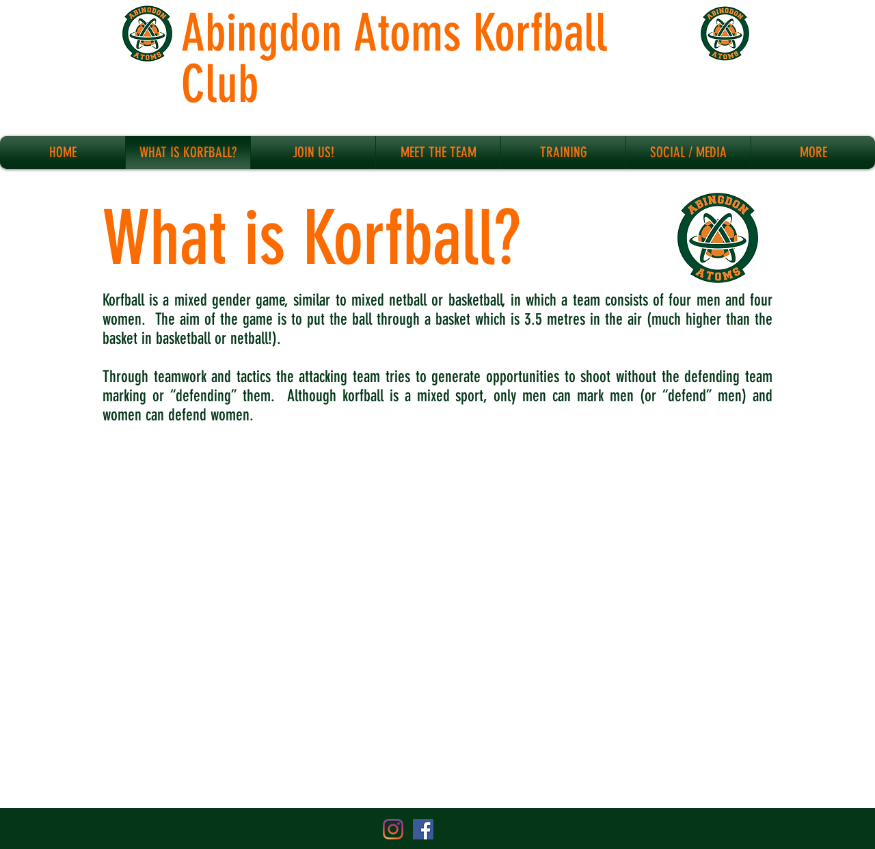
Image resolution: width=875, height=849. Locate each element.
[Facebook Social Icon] (423, 829)
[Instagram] (393, 829)
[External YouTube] (437, 619)
